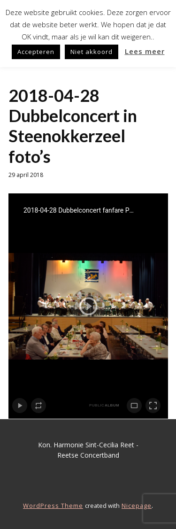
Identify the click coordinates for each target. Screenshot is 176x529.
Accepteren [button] (35, 51)
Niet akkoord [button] (91, 51)
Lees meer (145, 51)
